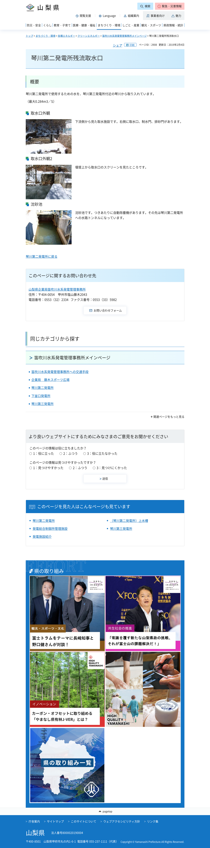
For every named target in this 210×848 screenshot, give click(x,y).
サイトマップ (55, 821)
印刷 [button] (132, 45)
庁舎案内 (34, 821)
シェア (117, 45)
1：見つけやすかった (48, 467)
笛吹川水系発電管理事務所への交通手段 (60, 371)
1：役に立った (43, 453)
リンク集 (152, 821)
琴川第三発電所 (42, 403)
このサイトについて (83, 821)
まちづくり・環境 (45, 35)
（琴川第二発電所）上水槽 (129, 520)
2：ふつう (70, 453)
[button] (169, 6)
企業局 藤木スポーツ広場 (50, 379)
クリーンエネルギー (89, 35)
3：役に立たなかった (102, 453)
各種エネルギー (66, 35)
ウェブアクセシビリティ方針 (121, 821)
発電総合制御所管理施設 (50, 528)
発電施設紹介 (42, 536)
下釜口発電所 (40, 395)
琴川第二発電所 (42, 387)
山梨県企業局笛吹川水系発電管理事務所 (57, 289)
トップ (29, 35)
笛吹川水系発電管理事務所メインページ (124, 35)
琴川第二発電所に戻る (41, 256)
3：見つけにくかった (112, 467)
